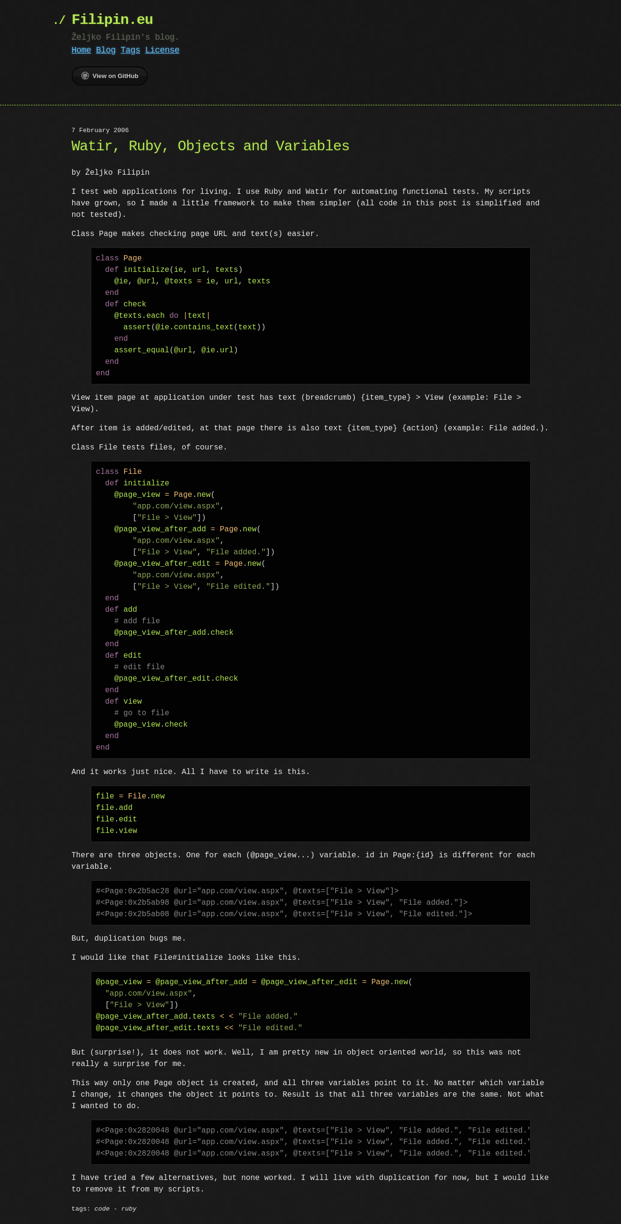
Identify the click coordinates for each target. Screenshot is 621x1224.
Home (81, 50)
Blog (106, 50)
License (162, 50)
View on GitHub (110, 75)
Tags (130, 50)
